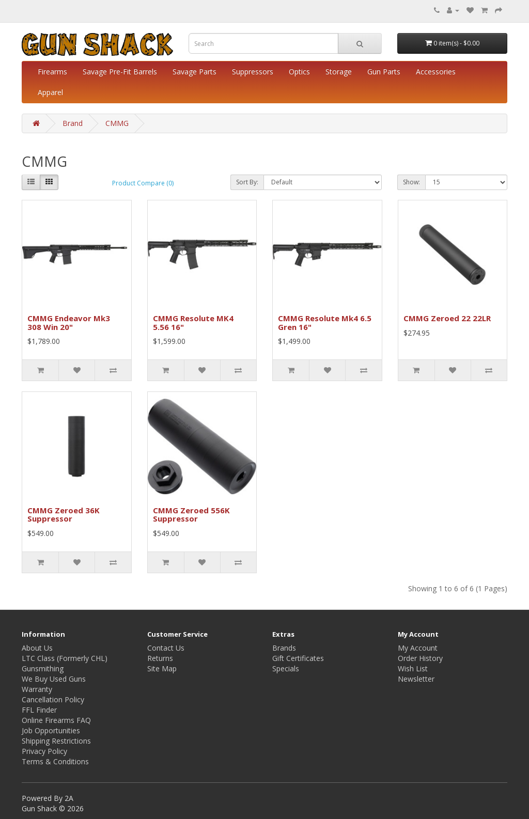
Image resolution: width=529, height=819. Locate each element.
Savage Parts (194, 71)
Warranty (37, 689)
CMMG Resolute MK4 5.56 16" (193, 322)
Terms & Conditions (55, 761)
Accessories (436, 71)
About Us (37, 648)
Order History (420, 658)
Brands (284, 648)
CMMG (117, 123)
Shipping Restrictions (56, 741)
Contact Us (165, 648)
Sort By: (247, 182)
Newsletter (416, 679)
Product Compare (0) (143, 183)
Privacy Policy (44, 751)
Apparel (50, 92)
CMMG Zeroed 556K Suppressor (191, 514)
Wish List (413, 668)
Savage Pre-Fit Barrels (120, 71)
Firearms (52, 71)
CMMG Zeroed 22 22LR (447, 318)
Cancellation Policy (53, 699)
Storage (338, 71)
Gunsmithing (43, 668)
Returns (160, 658)
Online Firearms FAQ (56, 720)
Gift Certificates (298, 658)
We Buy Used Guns (54, 679)
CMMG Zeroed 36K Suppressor (63, 514)
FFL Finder (39, 710)
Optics (299, 71)
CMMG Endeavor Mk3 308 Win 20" (68, 322)
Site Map (162, 668)
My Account (418, 648)
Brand (73, 123)
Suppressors (252, 71)
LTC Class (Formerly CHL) (64, 658)
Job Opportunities (51, 730)
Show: (411, 182)
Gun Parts (383, 71)
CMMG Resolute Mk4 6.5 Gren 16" (324, 322)
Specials (285, 668)
